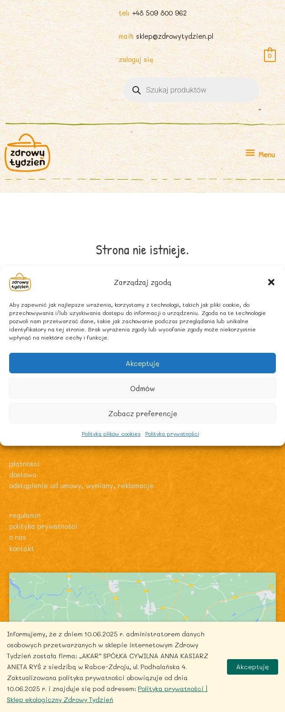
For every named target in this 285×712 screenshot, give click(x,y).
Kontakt (21, 548)
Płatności (24, 463)
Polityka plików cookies (111, 433)
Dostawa (23, 474)
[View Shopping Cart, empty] (270, 55)
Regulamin (25, 515)
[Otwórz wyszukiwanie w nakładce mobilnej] (191, 90)
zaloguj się (136, 59)
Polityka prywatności (172, 433)
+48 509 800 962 (159, 13)
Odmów (142, 387)
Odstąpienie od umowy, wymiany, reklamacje (81, 485)
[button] (271, 282)
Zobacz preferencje (142, 413)
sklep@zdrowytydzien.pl (174, 36)
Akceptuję (142, 362)
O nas (17, 537)
